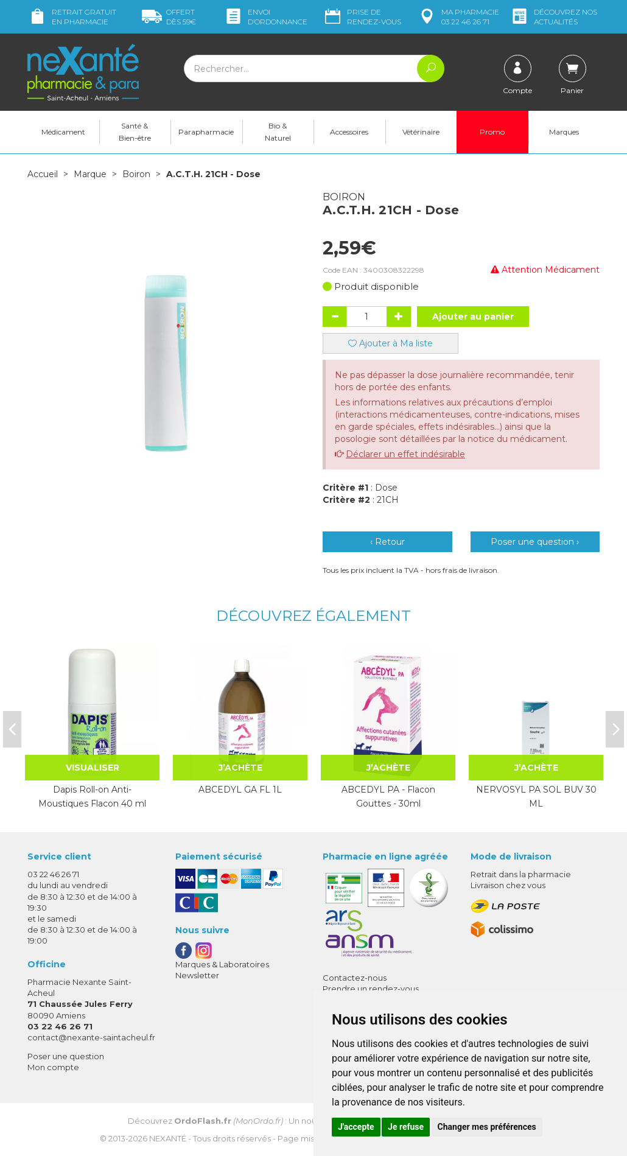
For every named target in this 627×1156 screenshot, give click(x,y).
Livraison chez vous (508, 885)
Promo (492, 131)
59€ (169, 16)
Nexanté (167, 1138)
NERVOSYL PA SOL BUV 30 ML (536, 796)
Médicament (63, 131)
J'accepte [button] (356, 1127)
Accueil (42, 174)
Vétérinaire (421, 131)
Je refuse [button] (406, 1127)
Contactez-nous (355, 978)
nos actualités (553, 16)
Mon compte (53, 1067)
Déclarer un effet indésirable (405, 454)
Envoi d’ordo (265, 16)
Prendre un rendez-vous (371, 988)
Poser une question (65, 1056)
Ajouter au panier (473, 316)
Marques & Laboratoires (222, 964)
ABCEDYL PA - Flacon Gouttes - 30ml (388, 796)
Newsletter (197, 975)
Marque (90, 174)
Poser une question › (535, 541)
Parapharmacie (206, 131)
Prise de (362, 16)
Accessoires (349, 131)
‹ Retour (387, 541)
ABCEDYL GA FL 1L (240, 789)
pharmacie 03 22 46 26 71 (458, 16)
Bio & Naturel (278, 131)
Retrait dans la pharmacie (521, 874)
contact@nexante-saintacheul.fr (91, 1037)
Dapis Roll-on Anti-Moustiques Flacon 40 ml (92, 796)
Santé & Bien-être (135, 131)
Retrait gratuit (71, 16)
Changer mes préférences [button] (487, 1127)
